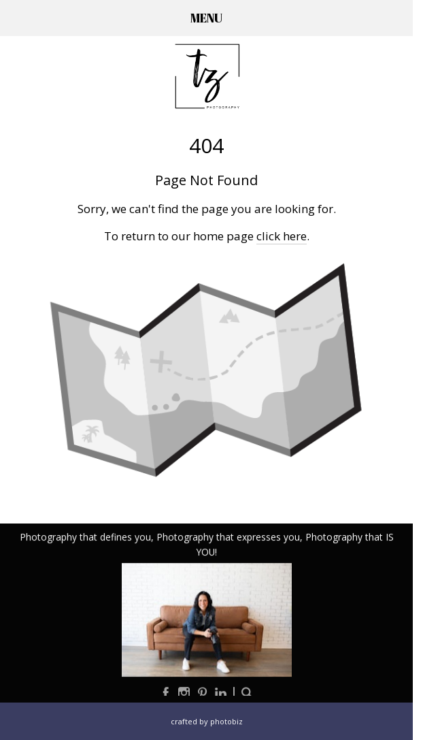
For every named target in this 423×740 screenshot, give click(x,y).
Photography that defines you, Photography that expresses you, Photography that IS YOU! (207, 545)
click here (281, 236)
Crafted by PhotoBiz (207, 721)
